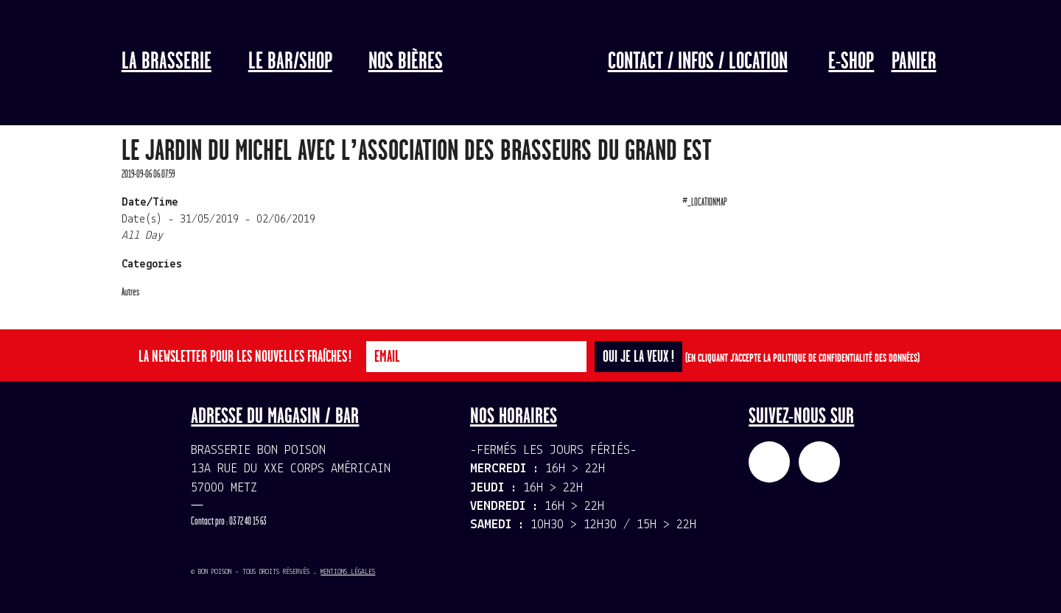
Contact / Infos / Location (698, 62)
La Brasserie (166, 62)
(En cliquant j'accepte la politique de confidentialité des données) (802, 358)
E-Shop (851, 62)
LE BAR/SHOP (290, 62)
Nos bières (405, 62)
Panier (914, 62)
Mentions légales (348, 572)
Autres (130, 292)
